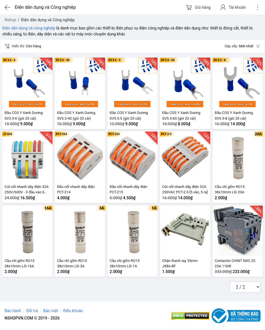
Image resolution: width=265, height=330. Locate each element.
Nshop (10, 20)
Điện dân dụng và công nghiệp (28, 28)
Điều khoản (73, 310)
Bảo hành (13, 310)
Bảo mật (50, 310)
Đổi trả (32, 310)
